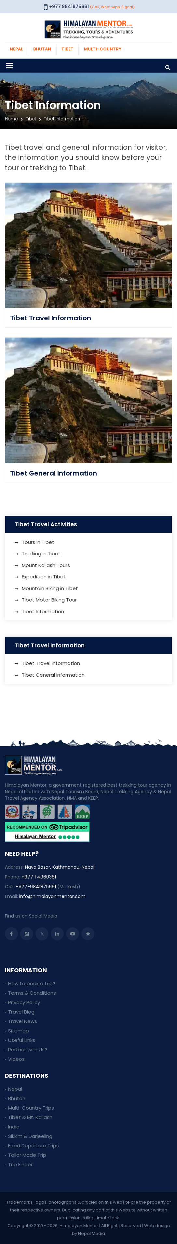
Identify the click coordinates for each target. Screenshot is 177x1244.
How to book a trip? (31, 983)
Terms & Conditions (32, 992)
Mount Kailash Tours (46, 565)
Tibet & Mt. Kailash (30, 1117)
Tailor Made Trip (27, 1155)
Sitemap (18, 1030)
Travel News (22, 1021)
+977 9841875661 (69, 6)
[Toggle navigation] (9, 65)
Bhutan (16, 1098)
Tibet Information (43, 611)
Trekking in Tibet (41, 553)
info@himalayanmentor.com (52, 896)
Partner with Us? (27, 1049)
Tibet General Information (53, 473)
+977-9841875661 (36, 886)
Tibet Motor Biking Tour (49, 599)
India (14, 1126)
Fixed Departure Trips (33, 1145)
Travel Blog (21, 1011)
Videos (16, 1059)
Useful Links (21, 1040)
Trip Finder (20, 1164)
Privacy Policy (24, 1002)
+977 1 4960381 (38, 877)
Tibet (31, 119)
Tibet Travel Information (50, 318)
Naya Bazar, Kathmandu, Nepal (59, 867)
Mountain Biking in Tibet (50, 588)
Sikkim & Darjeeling (30, 1136)
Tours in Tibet (38, 542)
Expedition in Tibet (44, 576)
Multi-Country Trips (31, 1107)
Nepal (15, 1088)
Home (11, 119)
